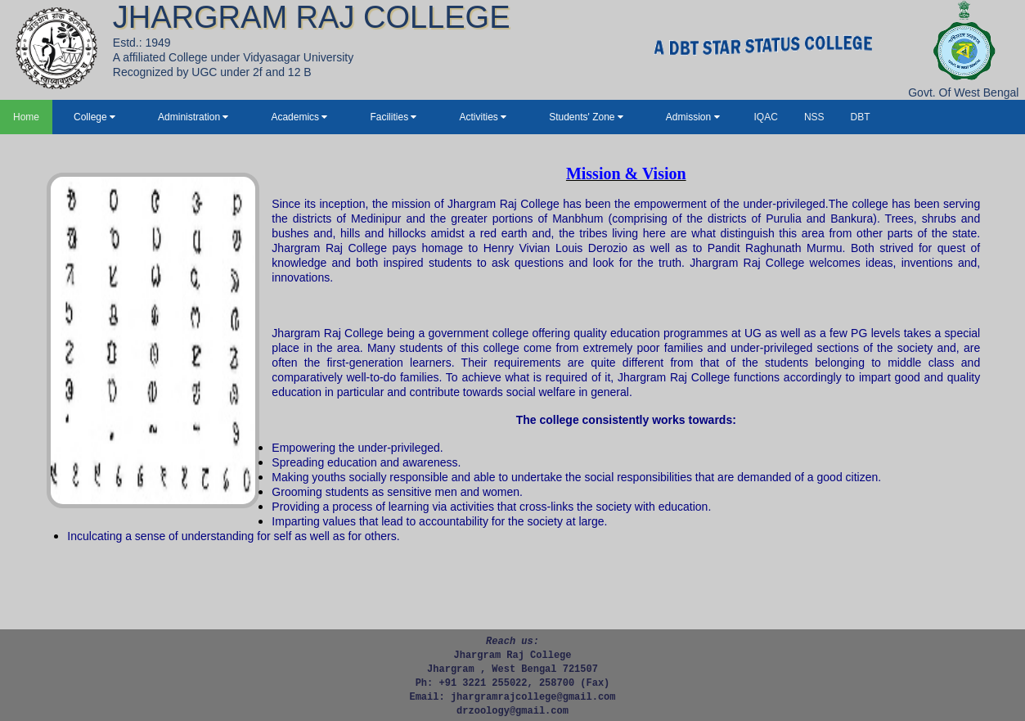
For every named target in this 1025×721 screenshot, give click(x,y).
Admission (693, 117)
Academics (299, 117)
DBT (860, 117)
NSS (814, 117)
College (94, 117)
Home (26, 117)
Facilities (393, 117)
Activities (482, 117)
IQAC (766, 117)
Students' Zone (586, 117)
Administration (193, 117)
